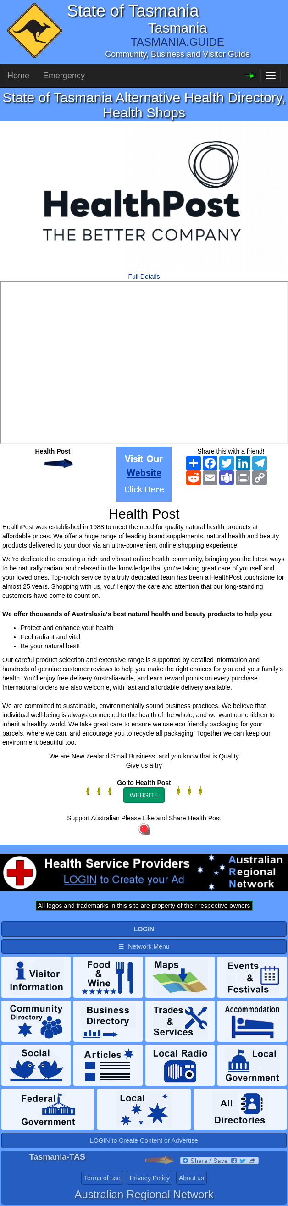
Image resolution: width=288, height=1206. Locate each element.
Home (18, 75)
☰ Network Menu (143, 946)
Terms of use (102, 1178)
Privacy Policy (150, 1178)
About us (191, 1178)
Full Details (144, 276)
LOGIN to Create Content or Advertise (144, 1140)
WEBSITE (143, 795)
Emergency (64, 75)
